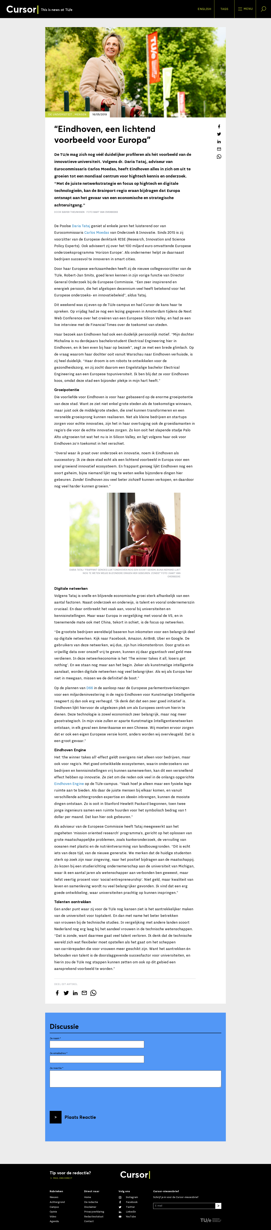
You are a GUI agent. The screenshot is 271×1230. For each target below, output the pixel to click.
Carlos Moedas (96, 233)
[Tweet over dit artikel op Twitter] (219, 134)
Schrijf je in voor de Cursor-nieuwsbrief (175, 1197)
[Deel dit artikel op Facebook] (219, 126)
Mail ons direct (62, 1178)
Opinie (53, 1211)
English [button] (204, 9)
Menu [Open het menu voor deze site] (245, 9)
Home (87, 1197)
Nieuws (54, 1197)
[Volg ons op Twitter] (127, 1207)
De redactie (91, 1202)
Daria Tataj (81, 226)
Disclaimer (90, 1207)
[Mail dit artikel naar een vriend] (219, 149)
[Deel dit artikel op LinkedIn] (219, 142)
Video (53, 1216)
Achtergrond (57, 1202)
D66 (89, 688)
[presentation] (78, 1097)
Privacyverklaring (94, 1211)
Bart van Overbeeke (105, 212)
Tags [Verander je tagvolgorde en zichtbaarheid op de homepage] (224, 9)
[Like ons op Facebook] (128, 1202)
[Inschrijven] (218, 1206)
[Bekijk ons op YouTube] (127, 1216)
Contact (89, 1221)
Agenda (54, 1221)
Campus (54, 1207)
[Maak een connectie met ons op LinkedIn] (127, 1211)
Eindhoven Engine (69, 784)
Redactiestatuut (94, 1216)
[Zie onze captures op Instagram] (128, 1197)
